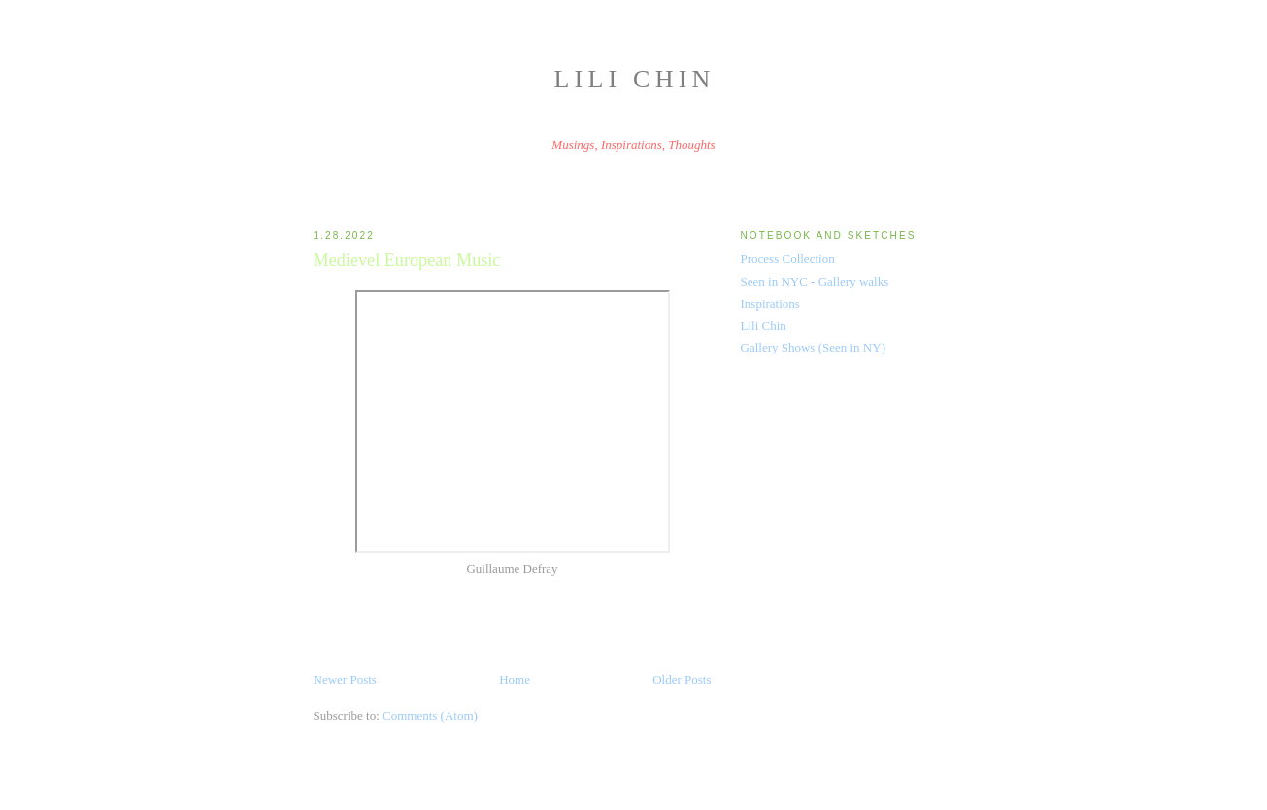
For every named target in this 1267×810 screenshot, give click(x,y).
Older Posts (681, 679)
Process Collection (788, 259)
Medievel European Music (407, 260)
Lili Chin (635, 79)
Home (514, 679)
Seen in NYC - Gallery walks (815, 281)
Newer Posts (345, 679)
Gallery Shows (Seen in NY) (813, 347)
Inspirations (770, 303)
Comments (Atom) (430, 715)
